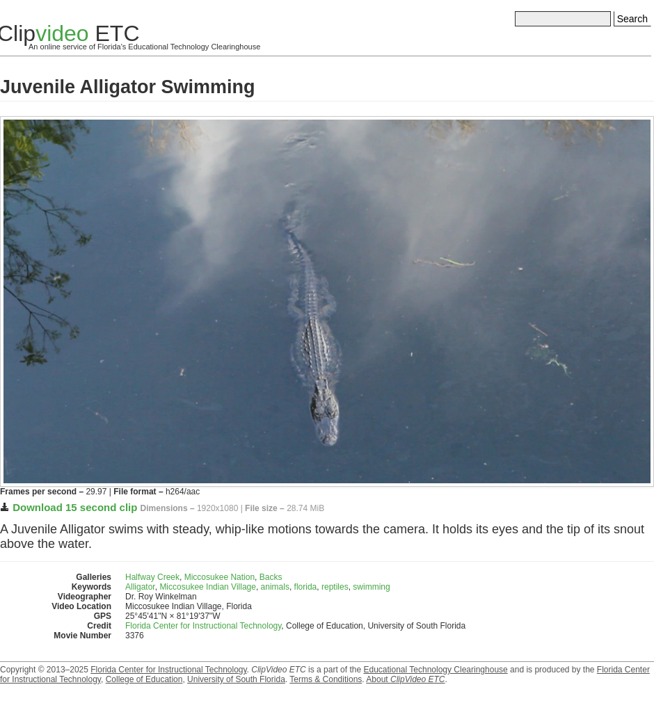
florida (305, 587)
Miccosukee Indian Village (207, 587)
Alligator (140, 587)
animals (275, 587)
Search (632, 18)
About (405, 679)
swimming (371, 587)
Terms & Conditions (325, 679)
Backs (271, 577)
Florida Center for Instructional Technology (203, 626)
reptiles (335, 587)
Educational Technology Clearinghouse (435, 669)
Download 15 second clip (75, 507)
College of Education (144, 679)
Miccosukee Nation (219, 577)
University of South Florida (236, 679)
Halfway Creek (152, 577)
